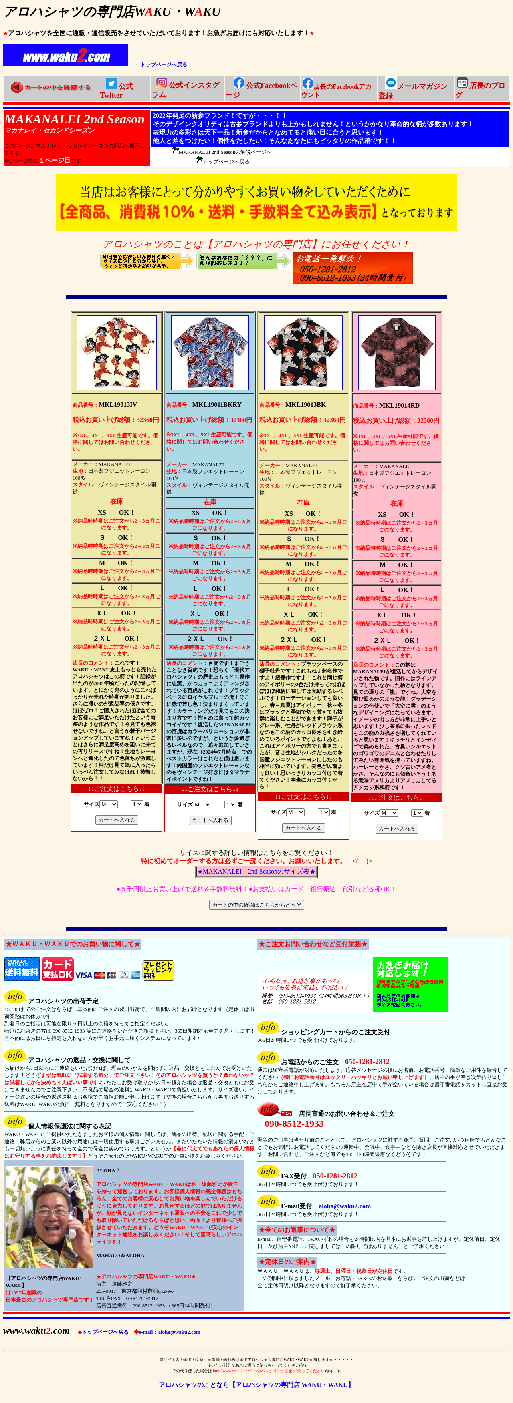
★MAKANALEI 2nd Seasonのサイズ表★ (256, 871)
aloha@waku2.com (345, 1206)
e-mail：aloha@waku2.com (167, 1332)
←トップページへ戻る (161, 65)
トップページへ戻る (103, 1332)
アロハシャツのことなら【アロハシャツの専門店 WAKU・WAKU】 (256, 1384)
